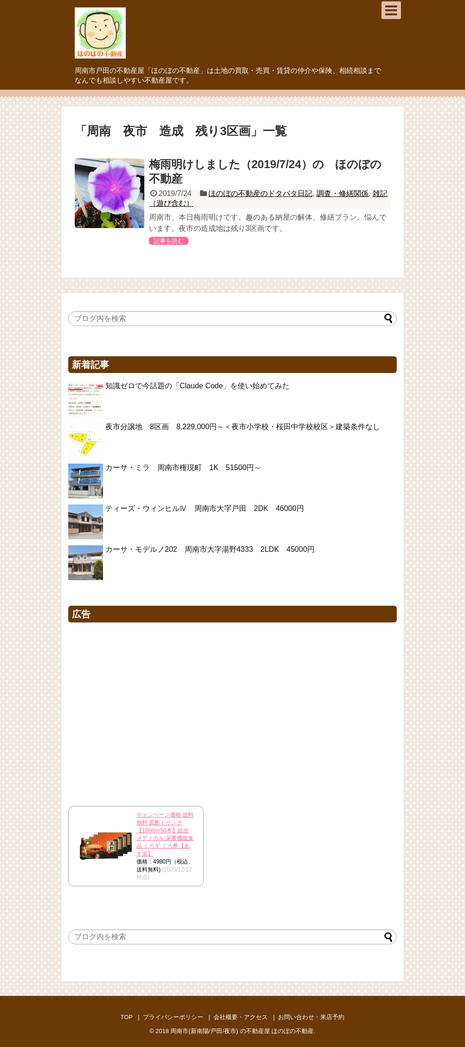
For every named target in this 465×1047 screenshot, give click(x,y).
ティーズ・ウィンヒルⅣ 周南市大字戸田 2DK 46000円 (204, 508)
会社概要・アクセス (240, 1017)
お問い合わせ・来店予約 (311, 1017)
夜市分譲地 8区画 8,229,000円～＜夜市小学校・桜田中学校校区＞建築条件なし (242, 427)
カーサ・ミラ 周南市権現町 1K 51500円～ (183, 467)
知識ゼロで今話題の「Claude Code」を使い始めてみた (197, 386)
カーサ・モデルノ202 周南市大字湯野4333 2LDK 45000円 (210, 549)
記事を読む (169, 240)
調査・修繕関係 (342, 193)
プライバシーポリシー (173, 1017)
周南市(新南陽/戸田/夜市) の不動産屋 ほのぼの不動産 (242, 1030)
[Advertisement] (232, 712)
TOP (127, 1017)
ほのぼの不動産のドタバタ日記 (260, 193)
